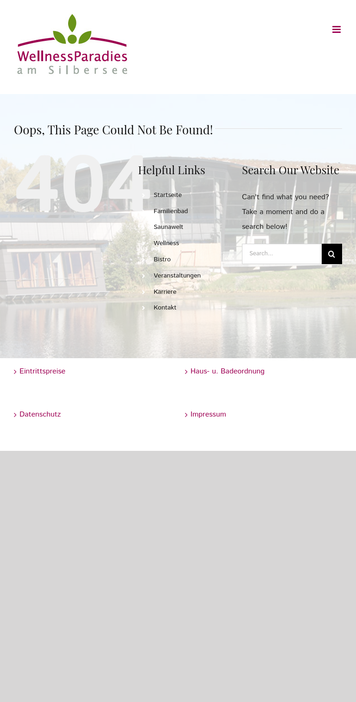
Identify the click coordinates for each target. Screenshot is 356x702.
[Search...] (282, 254)
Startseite (167, 195)
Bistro (162, 259)
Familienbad (170, 211)
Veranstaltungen (177, 275)
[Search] (332, 254)
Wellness (166, 243)
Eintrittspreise (42, 371)
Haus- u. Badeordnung (228, 371)
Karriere (164, 292)
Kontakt (164, 307)
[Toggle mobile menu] (337, 29)
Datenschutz (40, 414)
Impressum (208, 414)
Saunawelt (168, 227)
